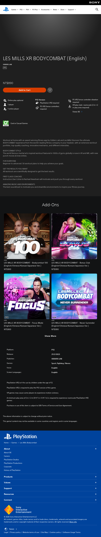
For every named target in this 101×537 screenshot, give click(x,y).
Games (13, 10)
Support (71, 10)
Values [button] (50, 482)
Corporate (8, 466)
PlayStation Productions (13, 463)
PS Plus (35, 10)
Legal (6, 532)
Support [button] (50, 488)
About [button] (50, 448)
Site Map (44, 532)
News (55, 10)
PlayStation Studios (11, 459)
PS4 (27, 10)
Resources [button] (50, 494)
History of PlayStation (12, 470)
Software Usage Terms (72, 532)
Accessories (45, 10)
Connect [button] (50, 500)
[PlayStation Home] (6, 9)
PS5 (21, 10)
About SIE (7, 452)
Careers (7, 456)
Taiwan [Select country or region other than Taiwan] (11, 529)
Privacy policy (15, 532)
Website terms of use (31, 532)
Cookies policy (55, 532)
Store (62, 10)
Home (6, 442)
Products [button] (50, 476)
